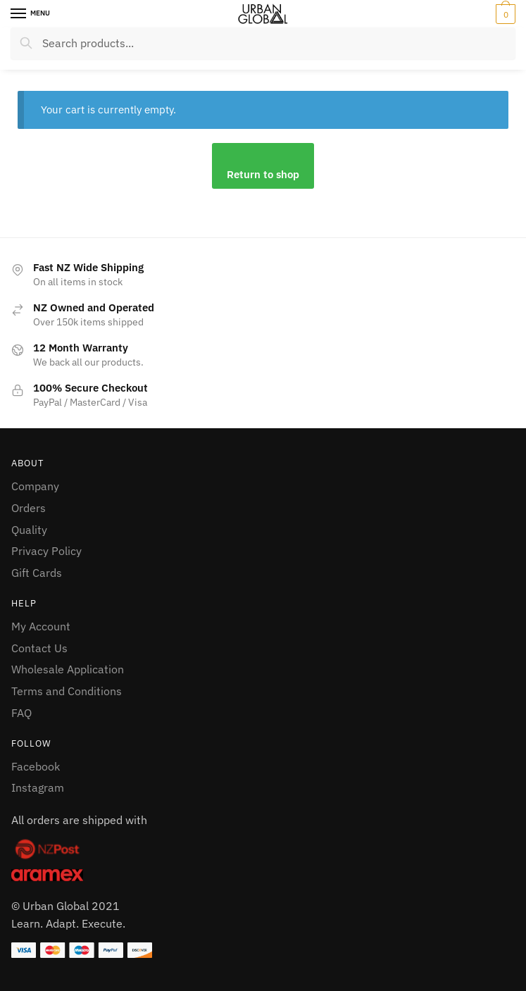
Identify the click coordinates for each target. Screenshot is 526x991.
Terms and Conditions (66, 691)
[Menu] (32, 14)
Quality (29, 530)
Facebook (35, 766)
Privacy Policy (46, 551)
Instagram (37, 787)
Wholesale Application (67, 669)
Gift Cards (36, 573)
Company (35, 486)
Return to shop (263, 174)
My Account (40, 626)
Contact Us (39, 648)
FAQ (21, 713)
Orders (28, 508)
